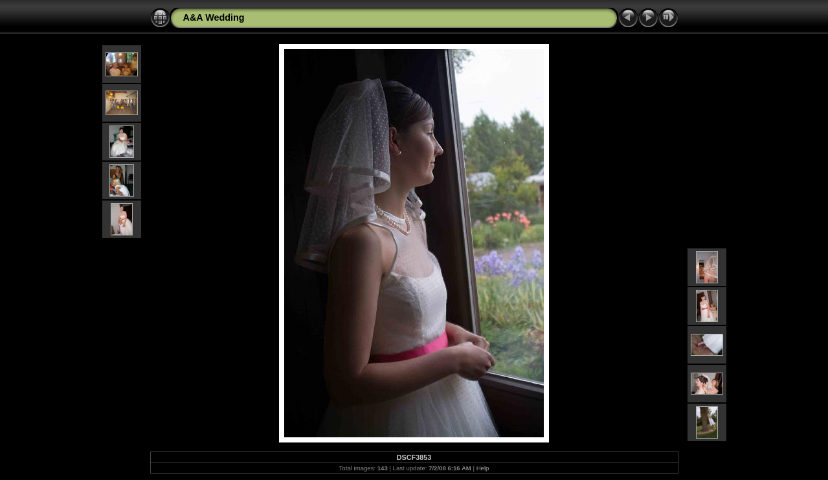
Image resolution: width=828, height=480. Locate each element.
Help (482, 468)
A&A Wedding (214, 17)
